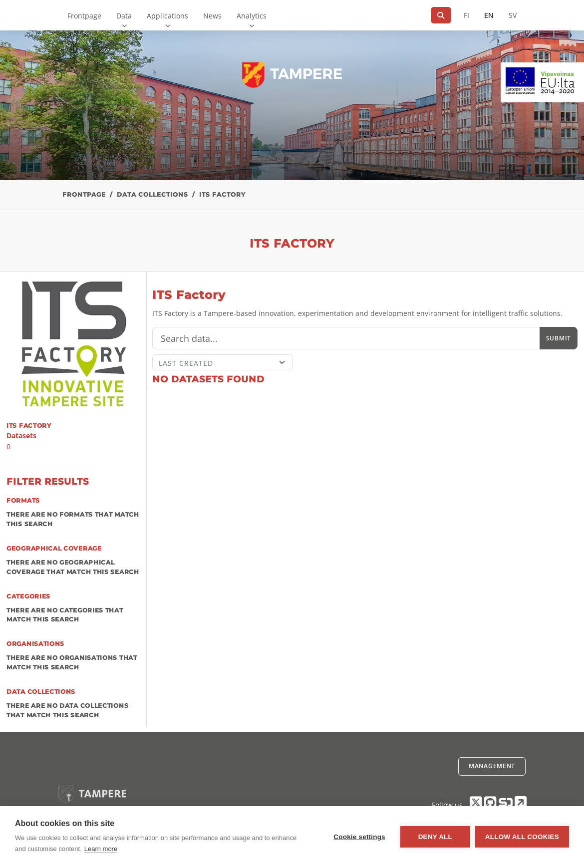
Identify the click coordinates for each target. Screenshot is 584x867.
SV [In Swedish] (513, 15)
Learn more (100, 849)
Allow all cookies (522, 837)
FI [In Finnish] (466, 15)
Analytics (252, 15)
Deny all (435, 837)
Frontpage (84, 15)
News (212, 15)
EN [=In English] (489, 15)
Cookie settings (359, 837)
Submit (558, 338)
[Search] (441, 15)
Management (492, 766)
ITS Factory (222, 194)
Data (124, 15)
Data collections (152, 194)
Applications (167, 15)
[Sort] (222, 362)
